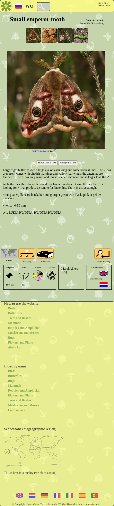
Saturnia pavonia (95, 20)
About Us (14, 347)
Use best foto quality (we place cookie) (32, 472)
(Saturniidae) (97, 23)
